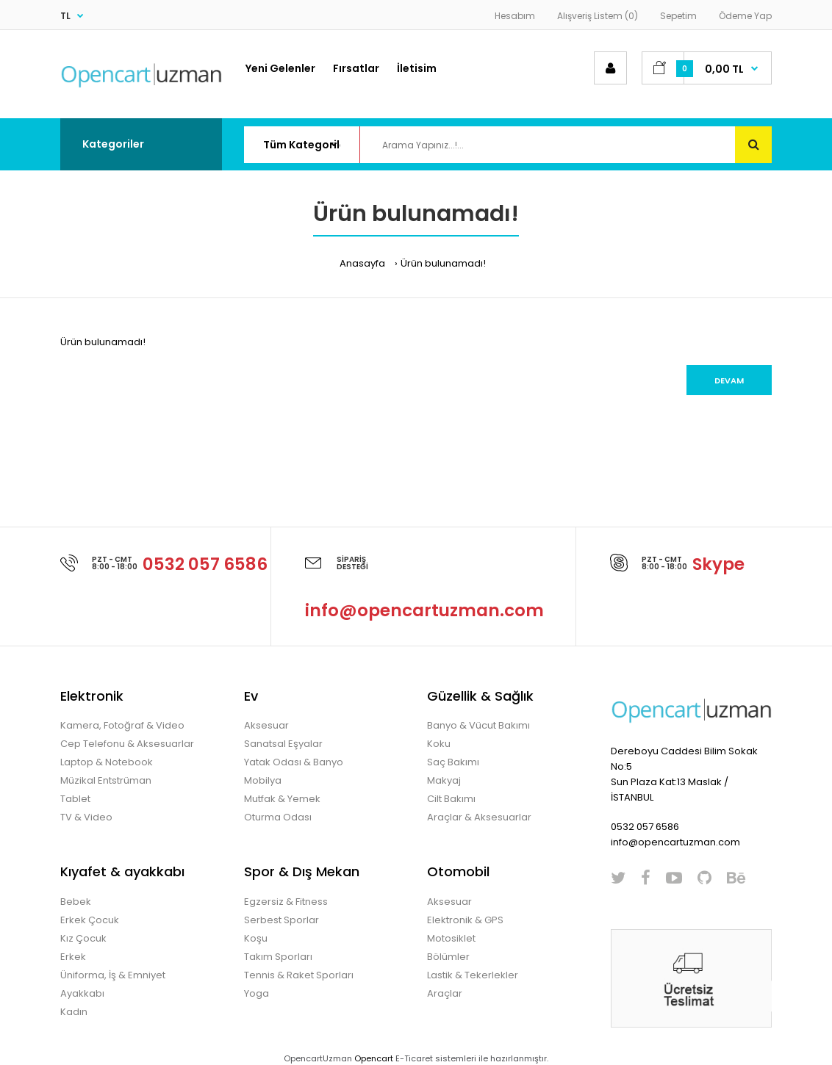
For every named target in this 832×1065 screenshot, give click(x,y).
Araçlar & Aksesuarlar (479, 817)
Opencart (373, 1058)
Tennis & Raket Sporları (299, 975)
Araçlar (444, 993)
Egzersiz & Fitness (286, 902)
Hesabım (515, 16)
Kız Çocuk (83, 938)
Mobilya (262, 780)
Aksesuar (266, 725)
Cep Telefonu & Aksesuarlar (127, 744)
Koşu (256, 938)
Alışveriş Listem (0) (597, 16)
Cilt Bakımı (451, 799)
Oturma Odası (278, 817)
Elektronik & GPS (465, 920)
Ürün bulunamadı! (443, 263)
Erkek (73, 957)
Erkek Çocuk (89, 920)
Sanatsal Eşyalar (283, 744)
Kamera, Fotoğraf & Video (122, 725)
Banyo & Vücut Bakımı (478, 725)
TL (65, 16)
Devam (729, 380)
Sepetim (678, 16)
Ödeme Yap (745, 16)
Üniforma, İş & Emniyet (112, 975)
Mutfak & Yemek (282, 799)
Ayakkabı (82, 993)
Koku (439, 744)
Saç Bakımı (453, 762)
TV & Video (86, 817)
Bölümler (448, 957)
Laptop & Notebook (106, 762)
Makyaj (444, 780)
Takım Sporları (278, 957)
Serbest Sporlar (281, 920)
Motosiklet (451, 938)
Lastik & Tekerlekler (472, 975)
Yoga (256, 993)
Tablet (75, 799)
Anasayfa (362, 263)
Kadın (73, 1012)
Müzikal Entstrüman (105, 780)
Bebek (75, 902)
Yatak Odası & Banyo (293, 762)
